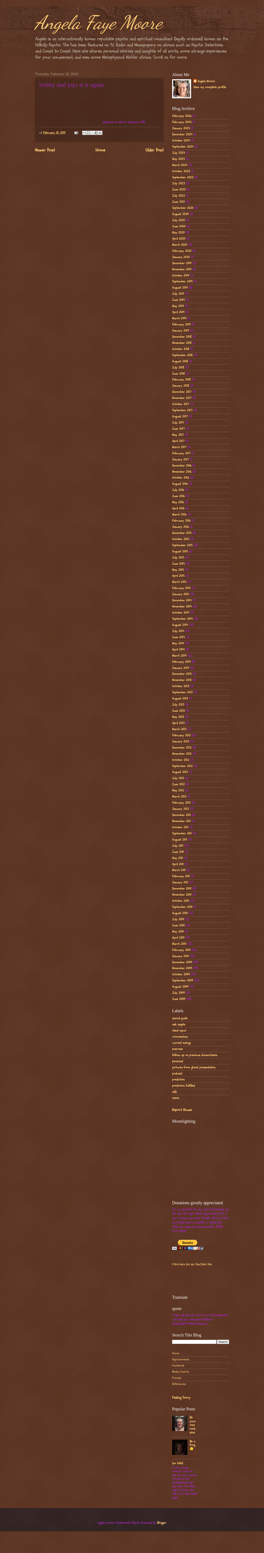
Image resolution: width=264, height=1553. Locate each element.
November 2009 (182, 968)
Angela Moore (206, 81)
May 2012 (178, 790)
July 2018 (178, 367)
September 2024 (182, 147)
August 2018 (180, 361)
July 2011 (177, 846)
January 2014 (180, 668)
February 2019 (181, 324)
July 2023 (178, 183)
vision (175, 1098)
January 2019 (180, 330)
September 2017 (182, 410)
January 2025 (181, 128)
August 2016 (180, 484)
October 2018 (180, 349)
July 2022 (178, 195)
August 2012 (180, 772)
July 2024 (178, 153)
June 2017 (178, 429)
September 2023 (182, 177)
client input (179, 1030)
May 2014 (178, 643)
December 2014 (182, 600)
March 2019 (179, 318)
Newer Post (45, 150)
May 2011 (177, 858)
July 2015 (178, 557)
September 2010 (182, 907)
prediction (178, 1079)
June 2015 (178, 564)
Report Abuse (182, 1109)
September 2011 (182, 833)
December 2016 (181, 465)
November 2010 (181, 895)
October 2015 (180, 539)
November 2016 (181, 472)
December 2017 (181, 392)
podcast (177, 1073)
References (179, 1384)
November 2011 (181, 821)
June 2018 (178, 373)
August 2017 (180, 416)
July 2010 (178, 919)
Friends (176, 1378)
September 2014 (182, 619)
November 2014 (182, 606)
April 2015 (178, 576)
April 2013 (178, 723)
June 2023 (179, 189)
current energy (181, 1043)
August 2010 (180, 913)
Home (100, 150)
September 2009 (182, 980)
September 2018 (182, 355)
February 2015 (181, 588)
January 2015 (180, 594)
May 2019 (178, 306)
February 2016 (181, 521)
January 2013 (180, 741)
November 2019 (181, 269)
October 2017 (180, 404)
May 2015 (178, 570)
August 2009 (180, 986)
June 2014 (178, 637)
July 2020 (178, 220)
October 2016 (180, 477)
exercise (177, 1049)
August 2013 (180, 698)
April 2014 (178, 649)
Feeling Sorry (181, 1397)
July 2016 (178, 490)
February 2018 (181, 379)
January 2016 (180, 527)
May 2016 (178, 502)
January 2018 (180, 386)
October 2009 (181, 974)
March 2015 (179, 582)
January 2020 (181, 257)
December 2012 (182, 747)
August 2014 (180, 625)
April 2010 (178, 938)
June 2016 (178, 496)
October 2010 (180, 901)
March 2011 (179, 870)
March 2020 (179, 245)
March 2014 (179, 655)
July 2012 (178, 778)
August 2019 (180, 287)
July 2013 (178, 704)
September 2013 (182, 692)
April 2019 (178, 312)
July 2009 (178, 993)
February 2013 (181, 735)
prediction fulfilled (183, 1085)
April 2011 (178, 864)
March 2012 (179, 796)
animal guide (180, 1018)
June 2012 (178, 784)
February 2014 (181, 662)
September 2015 (182, 545)
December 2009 (182, 962)
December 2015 (182, 533)
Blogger (161, 1523)
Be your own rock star (193, 1425)
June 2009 (178, 999)
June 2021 (178, 202)
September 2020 (182, 208)
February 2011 (181, 876)
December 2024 (182, 134)
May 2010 (178, 931)
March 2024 (179, 165)
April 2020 (178, 238)
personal (177, 1061)
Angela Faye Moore (98, 22)
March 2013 (179, 729)
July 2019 (178, 294)
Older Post (155, 150)
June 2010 (178, 925)
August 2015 (180, 551)
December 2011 (181, 815)
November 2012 (182, 754)
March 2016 (179, 514)
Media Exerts (180, 1371)
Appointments (180, 1359)
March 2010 (179, 944)
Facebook (178, 1365)
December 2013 (182, 674)
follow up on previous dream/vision (194, 1055)
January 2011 (180, 882)
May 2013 (178, 717)
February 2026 (181, 116)
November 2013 (182, 680)
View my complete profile (209, 87)
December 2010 (181, 888)
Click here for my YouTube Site (192, 1264)
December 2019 (181, 263)
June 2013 (178, 711)
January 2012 (180, 809)
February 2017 (181, 453)
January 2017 (180, 459)
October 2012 (180, 760)
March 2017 (179, 447)
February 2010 (181, 950)
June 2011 (178, 852)
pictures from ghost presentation (193, 1067)
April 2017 (178, 441)
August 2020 (180, 214)
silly (174, 1092)
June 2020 (178, 226)
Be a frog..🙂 (193, 1445)
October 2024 (181, 140)
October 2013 (180, 686)
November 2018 (182, 343)
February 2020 (181, 251)
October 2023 (181, 171)
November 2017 (181, 398)
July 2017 (178, 422)
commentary (180, 1036)
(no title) (177, 1463)
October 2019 (180, 275)
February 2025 (182, 122)
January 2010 (180, 956)
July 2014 (178, 631)
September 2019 (182, 281)
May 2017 (178, 435)
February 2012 (181, 803)
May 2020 (178, 232)
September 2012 (182, 766)
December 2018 (182, 337)
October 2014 (180, 612)
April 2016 (178, 508)
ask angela (178, 1024)
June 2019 (178, 300)
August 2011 (179, 839)
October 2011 (180, 827)
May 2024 (178, 159)
